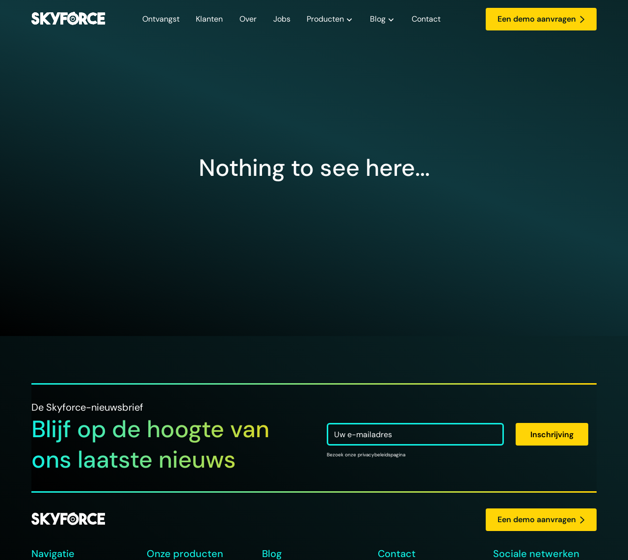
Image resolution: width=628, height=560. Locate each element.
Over (248, 19)
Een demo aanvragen (541, 19)
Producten (325, 19)
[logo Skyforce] (68, 519)
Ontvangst (161, 19)
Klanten (209, 19)
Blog (378, 19)
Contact (426, 19)
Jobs (281, 19)
